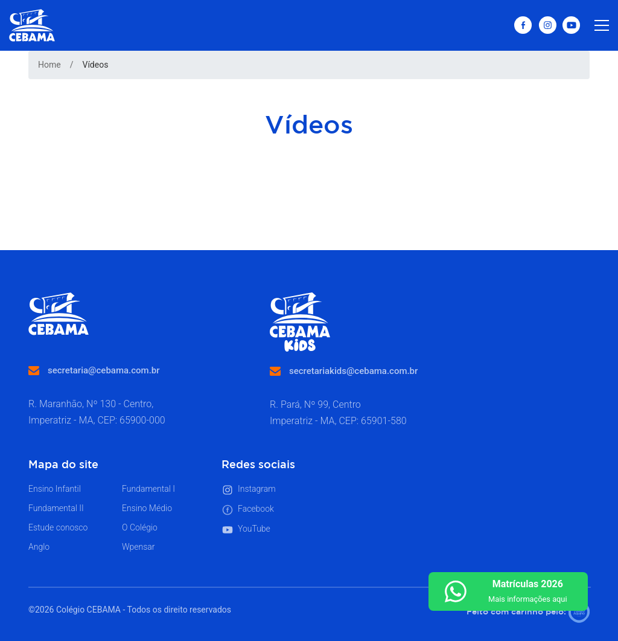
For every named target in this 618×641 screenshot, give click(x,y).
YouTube (245, 530)
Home (49, 64)
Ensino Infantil (54, 489)
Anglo (38, 547)
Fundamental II (56, 508)
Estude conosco (58, 527)
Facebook (247, 510)
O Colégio (140, 527)
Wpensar (138, 547)
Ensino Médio (147, 508)
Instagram (248, 490)
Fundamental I (148, 489)
